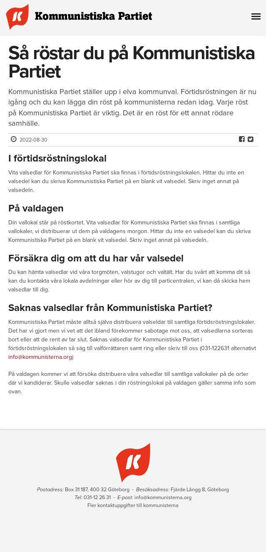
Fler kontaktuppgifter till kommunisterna (133, 505)
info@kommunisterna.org (40, 357)
